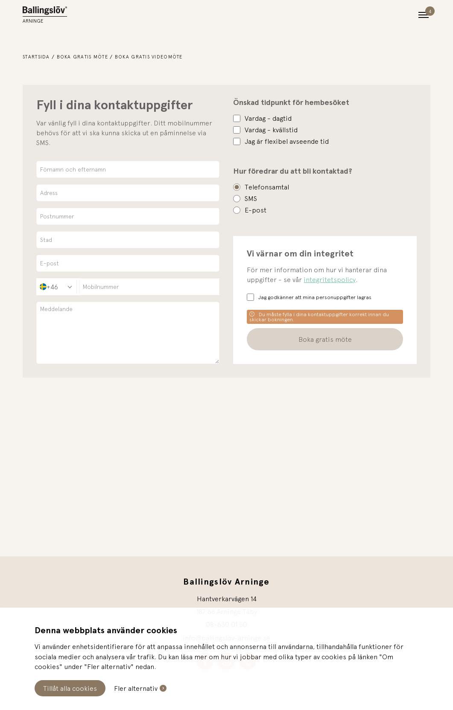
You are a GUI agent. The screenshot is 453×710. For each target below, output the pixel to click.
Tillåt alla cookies (70, 688)
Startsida (36, 56)
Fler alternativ (136, 688)
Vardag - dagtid (268, 118)
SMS (251, 198)
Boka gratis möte (82, 56)
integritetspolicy (330, 279)
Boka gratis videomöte (149, 56)
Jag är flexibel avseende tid (287, 141)
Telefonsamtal (267, 187)
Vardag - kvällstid (271, 130)
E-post (255, 210)
